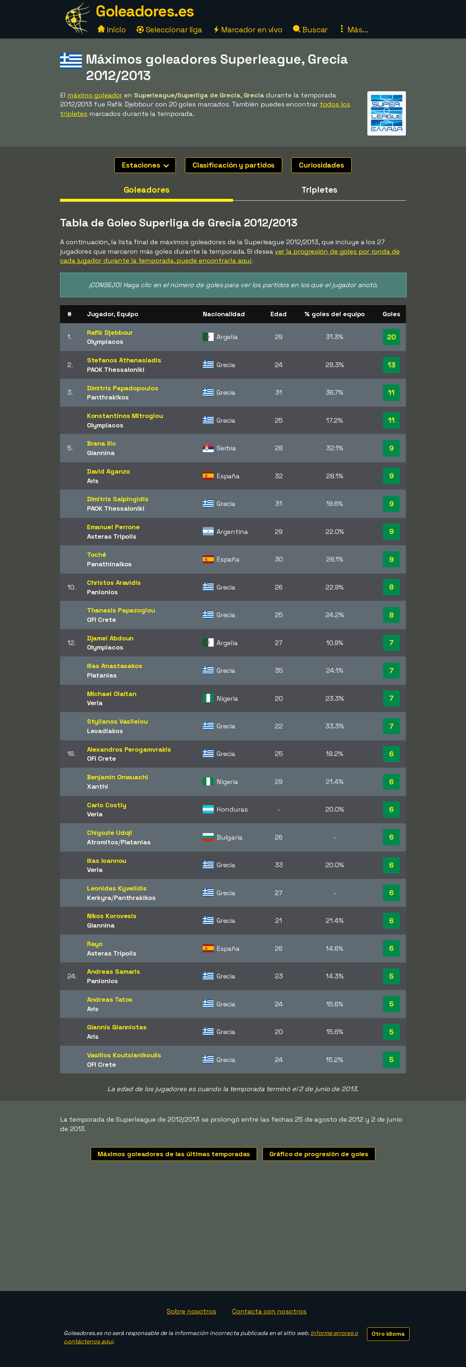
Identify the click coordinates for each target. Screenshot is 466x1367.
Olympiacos (105, 341)
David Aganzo (108, 471)
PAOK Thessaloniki (116, 369)
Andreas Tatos (110, 999)
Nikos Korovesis (112, 916)
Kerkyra (99, 897)
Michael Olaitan (112, 693)
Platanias (102, 675)
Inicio (112, 30)
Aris (93, 481)
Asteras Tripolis (112, 536)
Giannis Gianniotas (117, 1027)
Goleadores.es (145, 11)
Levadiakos (105, 731)
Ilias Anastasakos (114, 666)
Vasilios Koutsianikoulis (124, 1055)
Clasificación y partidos (234, 165)
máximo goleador (95, 95)
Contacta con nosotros (269, 1311)
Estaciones (145, 165)
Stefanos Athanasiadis (124, 360)
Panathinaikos (109, 564)
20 (391, 337)
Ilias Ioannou (107, 860)
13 (391, 365)
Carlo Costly (106, 805)
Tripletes (319, 189)
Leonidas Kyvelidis (117, 888)
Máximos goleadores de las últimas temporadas (174, 1154)
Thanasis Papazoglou (121, 610)
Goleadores (147, 189)
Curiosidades (321, 165)
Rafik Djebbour (110, 332)
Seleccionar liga (169, 30)
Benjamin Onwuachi (117, 777)
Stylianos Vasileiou (117, 721)
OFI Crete (101, 619)
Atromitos (102, 842)
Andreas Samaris (114, 971)
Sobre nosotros (191, 1311)
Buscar (310, 30)
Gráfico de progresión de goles (318, 1154)
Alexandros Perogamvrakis (129, 749)
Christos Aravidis (114, 582)
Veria (95, 703)
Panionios (102, 592)
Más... (353, 30)
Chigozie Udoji (110, 832)
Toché (97, 554)
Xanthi (97, 786)
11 (391, 392)
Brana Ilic (101, 443)
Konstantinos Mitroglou (125, 415)
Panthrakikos (108, 397)
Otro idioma (388, 1334)
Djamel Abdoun (110, 638)
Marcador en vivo (248, 30)
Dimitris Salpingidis (118, 499)
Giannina (101, 453)
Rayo (95, 944)
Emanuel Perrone (113, 527)
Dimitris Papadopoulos (122, 388)
